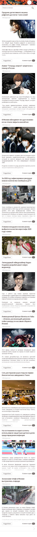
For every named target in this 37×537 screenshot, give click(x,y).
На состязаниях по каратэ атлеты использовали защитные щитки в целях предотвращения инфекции (18, 432)
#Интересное (6, 18)
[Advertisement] (18, 534)
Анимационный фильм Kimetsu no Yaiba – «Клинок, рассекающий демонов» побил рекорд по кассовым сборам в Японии (18, 320)
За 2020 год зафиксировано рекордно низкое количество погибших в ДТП (17, 179)
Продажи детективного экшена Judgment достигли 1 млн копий (15, 13)
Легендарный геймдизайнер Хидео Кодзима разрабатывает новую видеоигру (16, 264)
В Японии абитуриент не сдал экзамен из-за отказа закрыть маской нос (17, 120)
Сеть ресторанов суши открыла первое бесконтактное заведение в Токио (17, 374)
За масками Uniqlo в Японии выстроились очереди (13, 480)
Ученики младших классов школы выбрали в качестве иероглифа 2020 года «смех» (16, 229)
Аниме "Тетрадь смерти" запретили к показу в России (17, 67)
